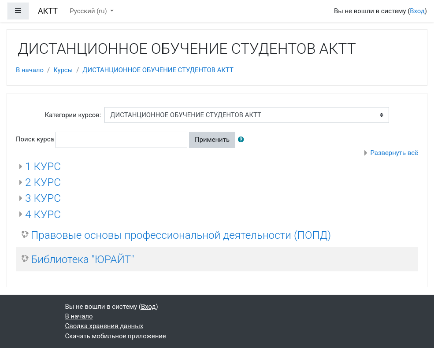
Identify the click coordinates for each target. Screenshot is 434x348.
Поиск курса (35, 139)
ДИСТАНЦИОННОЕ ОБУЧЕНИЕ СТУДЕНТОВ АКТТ (158, 70)
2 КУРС (43, 182)
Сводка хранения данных (104, 326)
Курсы (63, 70)
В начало (30, 70)
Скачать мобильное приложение (115, 336)
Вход (417, 11)
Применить (212, 140)
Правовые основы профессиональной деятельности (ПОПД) (181, 235)
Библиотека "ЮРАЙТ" (82, 259)
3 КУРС (43, 198)
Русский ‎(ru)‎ (89, 11)
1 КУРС (43, 166)
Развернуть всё (394, 153)
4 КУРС (43, 214)
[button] (243, 139)
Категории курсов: (73, 115)
